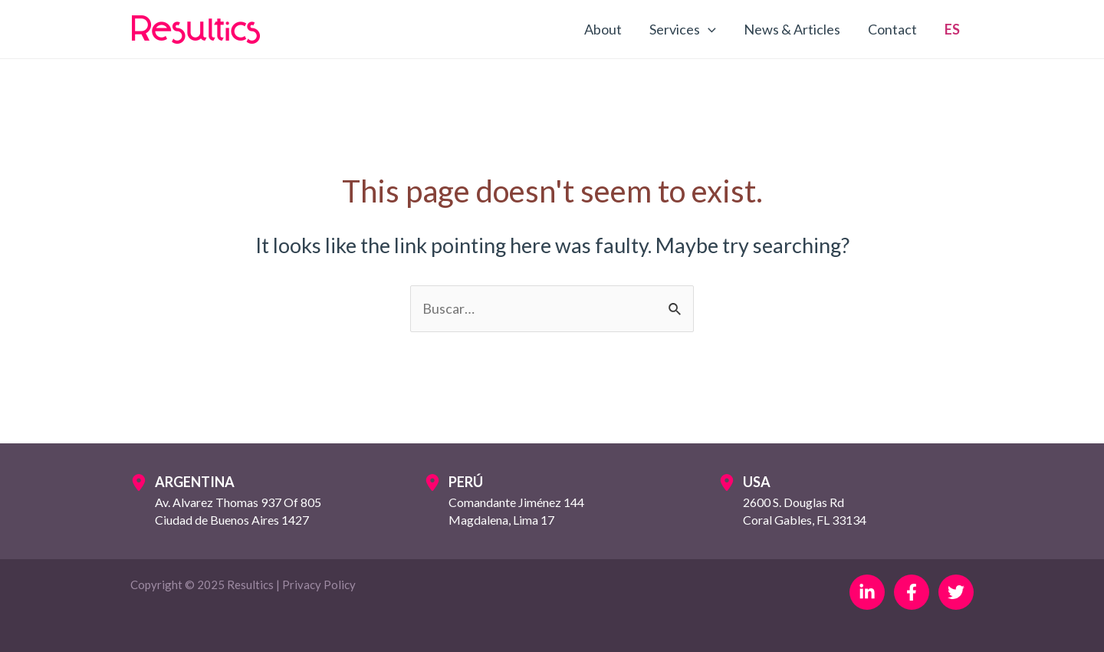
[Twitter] (956, 592)
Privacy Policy (319, 584)
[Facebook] (911, 592)
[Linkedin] (867, 592)
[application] (708, 29)
